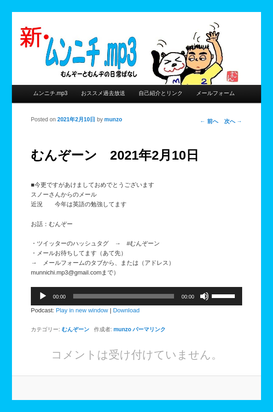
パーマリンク (149, 329)
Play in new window (82, 310)
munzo (113, 119)
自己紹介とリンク (161, 93)
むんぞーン (75, 329)
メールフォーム (215, 93)
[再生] (42, 296)
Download (126, 310)
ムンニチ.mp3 (50, 93)
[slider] (123, 296)
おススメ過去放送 (103, 93)
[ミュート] (204, 296)
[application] (136, 296)
